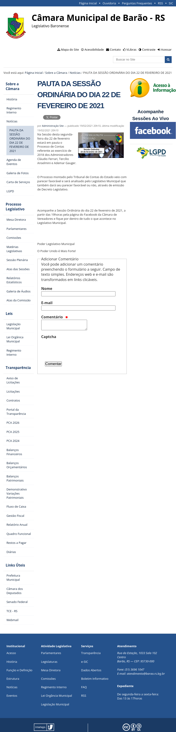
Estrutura (12, 665)
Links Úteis (13, 552)
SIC (171, 3)
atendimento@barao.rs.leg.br (146, 660)
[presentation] (76, 348)
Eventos (11, 682)
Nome (46, 288)
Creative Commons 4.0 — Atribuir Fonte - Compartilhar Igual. (132, 724)
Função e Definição (19, 656)
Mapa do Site (70, 49)
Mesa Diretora (50, 656)
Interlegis (39, 724)
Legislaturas (49, 648)
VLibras (131, 49)
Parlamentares (51, 639)
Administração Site (53, 125)
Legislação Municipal (55, 690)
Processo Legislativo (12, 199)
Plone (72, 724)
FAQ (84, 673)
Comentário (54, 316)
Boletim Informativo (94, 665)
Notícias (75, 73)
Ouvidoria (109, 3)
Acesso (11, 639)
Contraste (148, 49)
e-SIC (84, 648)
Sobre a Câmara (56, 73)
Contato (115, 49)
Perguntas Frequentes (137, 3)
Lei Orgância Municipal (56, 682)
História (11, 648)
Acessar (166, 49)
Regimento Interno (54, 673)
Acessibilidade (94, 49)
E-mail (46, 302)
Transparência (16, 356)
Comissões (48, 665)
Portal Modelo (71, 721)
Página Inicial (88, 3)
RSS (160, 3)
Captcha (48, 336)
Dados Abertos (91, 656)
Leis (6, 304)
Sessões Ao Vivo (151, 118)
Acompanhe (151, 111)
